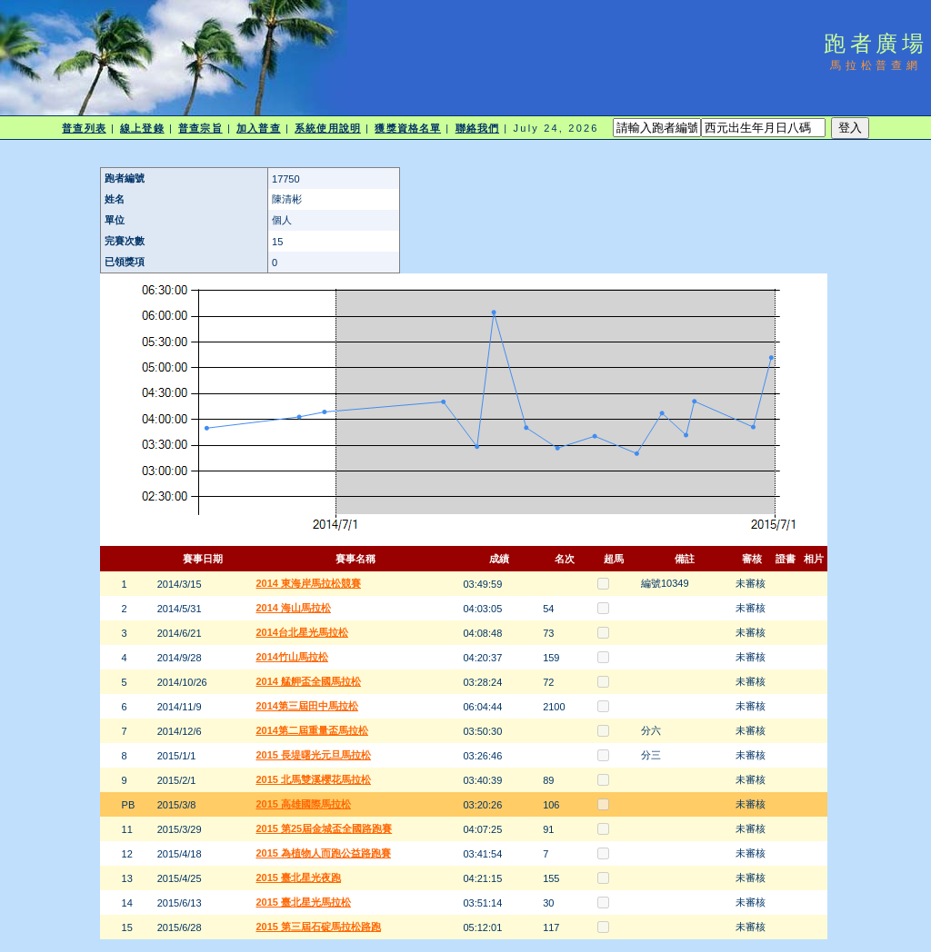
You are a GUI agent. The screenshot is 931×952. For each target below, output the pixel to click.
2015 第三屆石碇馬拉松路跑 (318, 926)
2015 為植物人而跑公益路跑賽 (323, 853)
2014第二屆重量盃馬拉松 (311, 730)
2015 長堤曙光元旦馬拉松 (313, 754)
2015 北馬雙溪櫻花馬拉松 (313, 779)
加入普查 (258, 128)
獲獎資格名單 (408, 128)
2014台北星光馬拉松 (301, 632)
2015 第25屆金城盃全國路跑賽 (323, 828)
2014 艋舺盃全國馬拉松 (308, 681)
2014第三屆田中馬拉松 (306, 705)
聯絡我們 (477, 128)
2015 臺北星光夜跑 (298, 877)
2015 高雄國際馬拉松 (303, 803)
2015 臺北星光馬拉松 (303, 902)
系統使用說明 (328, 128)
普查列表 (83, 128)
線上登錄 (142, 128)
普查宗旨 (200, 128)
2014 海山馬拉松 (293, 607)
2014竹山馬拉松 (291, 656)
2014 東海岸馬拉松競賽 (308, 583)
